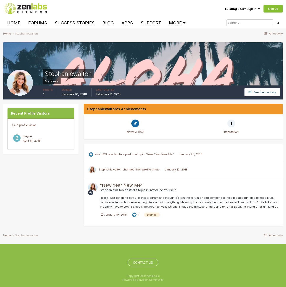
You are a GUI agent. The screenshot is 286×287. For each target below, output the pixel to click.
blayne (27, 136)
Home (13, 22)
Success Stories (75, 22)
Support (151, 22)
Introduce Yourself (162, 190)
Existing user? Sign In (242, 9)
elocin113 (101, 154)
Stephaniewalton (110, 169)
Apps (127, 22)
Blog (108, 22)
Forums (37, 22)
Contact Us (143, 262)
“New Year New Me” (160, 154)
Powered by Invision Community (143, 279)
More (177, 22)
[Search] (250, 22)
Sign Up (273, 8)
